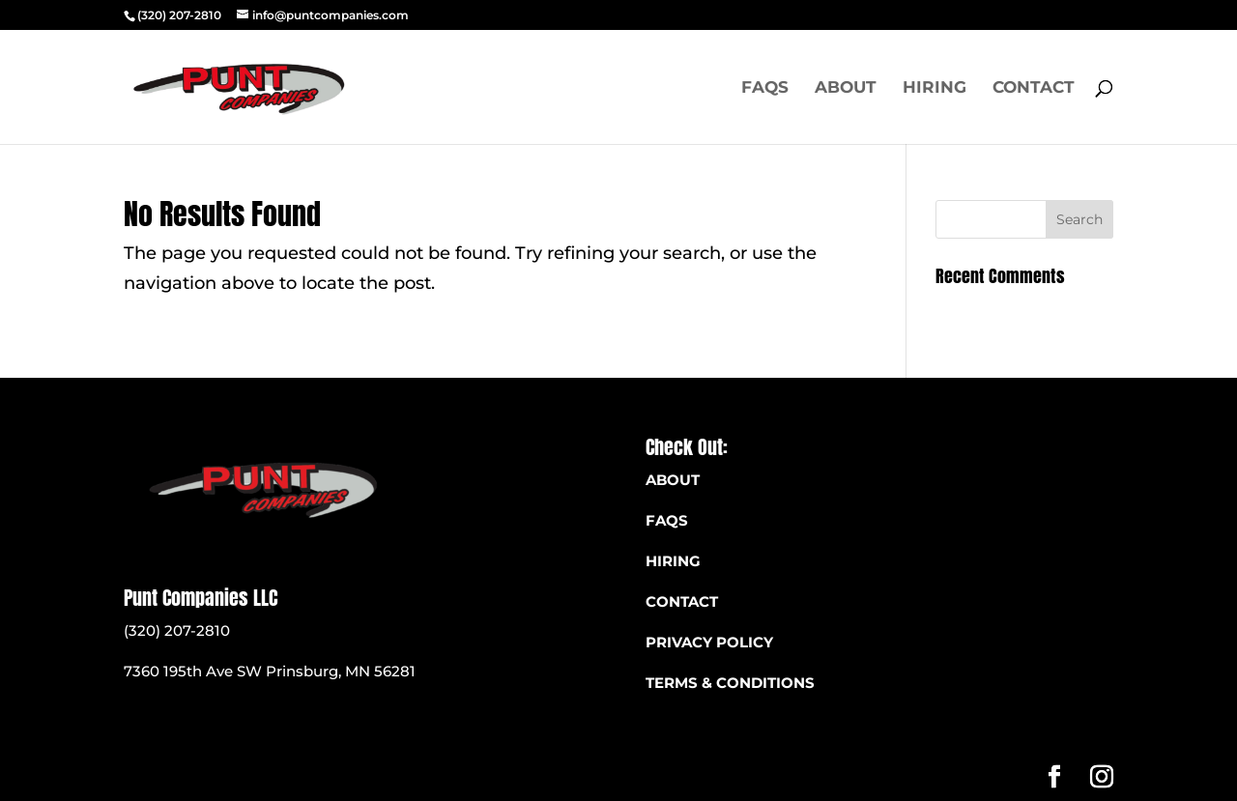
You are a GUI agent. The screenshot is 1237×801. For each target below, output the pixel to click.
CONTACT (682, 601)
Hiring (934, 88)
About (846, 88)
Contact (1033, 88)
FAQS (765, 88)
